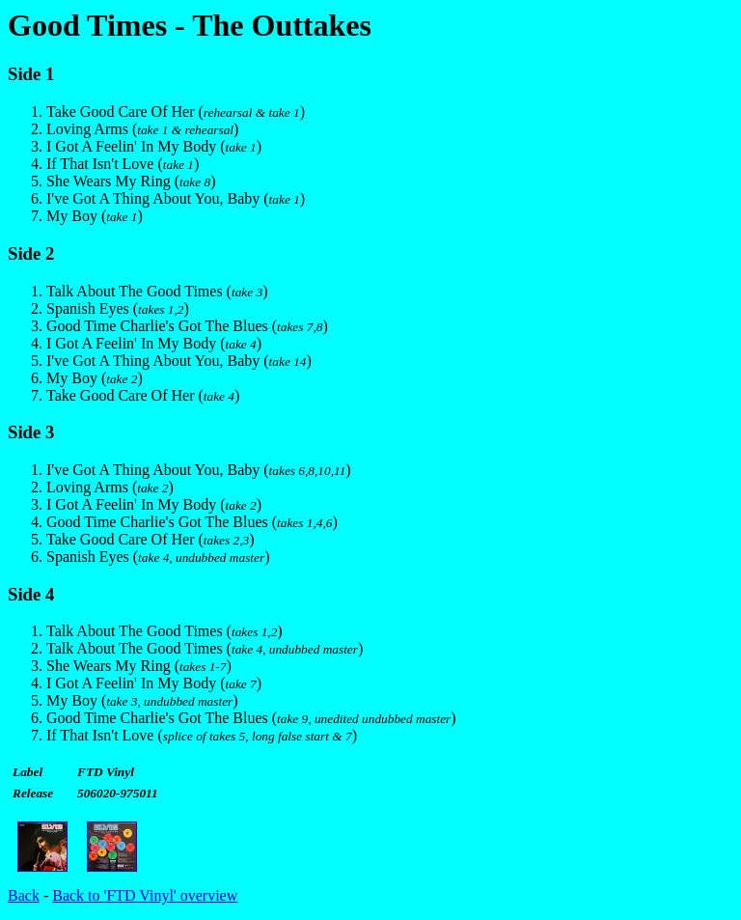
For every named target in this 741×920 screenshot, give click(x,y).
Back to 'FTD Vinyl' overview (144, 895)
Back (24, 895)
